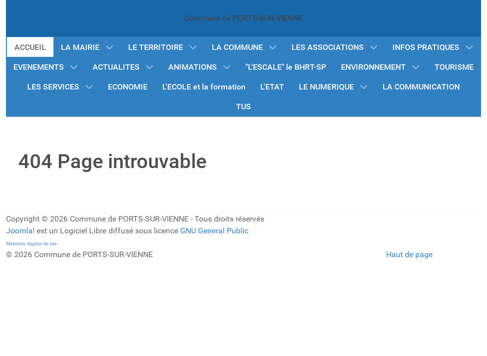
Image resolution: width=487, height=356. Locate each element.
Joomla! (20, 230)
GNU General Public (214, 230)
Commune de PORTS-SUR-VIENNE (243, 18)
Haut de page (409, 254)
